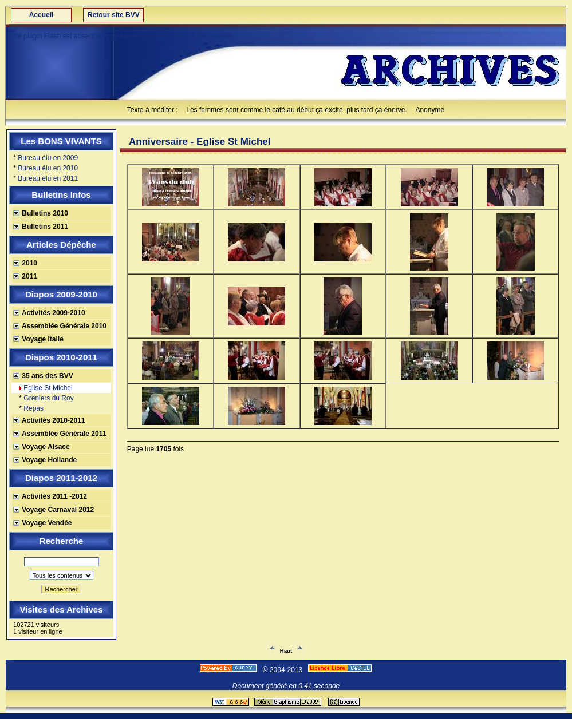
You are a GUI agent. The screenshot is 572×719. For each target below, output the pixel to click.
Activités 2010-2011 (49, 420)
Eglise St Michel (47, 388)
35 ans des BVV (43, 376)
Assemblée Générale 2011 (59, 434)
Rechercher (61, 589)
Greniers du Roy (48, 398)
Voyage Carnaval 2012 (53, 510)
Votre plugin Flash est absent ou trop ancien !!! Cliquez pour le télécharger (118, 36)
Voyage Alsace (41, 447)
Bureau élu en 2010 (48, 168)
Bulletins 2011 (40, 227)
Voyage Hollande (45, 460)
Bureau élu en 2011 (48, 178)
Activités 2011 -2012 (50, 496)
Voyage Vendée (42, 523)
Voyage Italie (38, 339)
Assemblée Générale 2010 (59, 326)
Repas (33, 408)
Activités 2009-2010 (49, 313)
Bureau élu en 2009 (48, 158)
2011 (25, 276)
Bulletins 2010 (40, 213)
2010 (25, 263)
